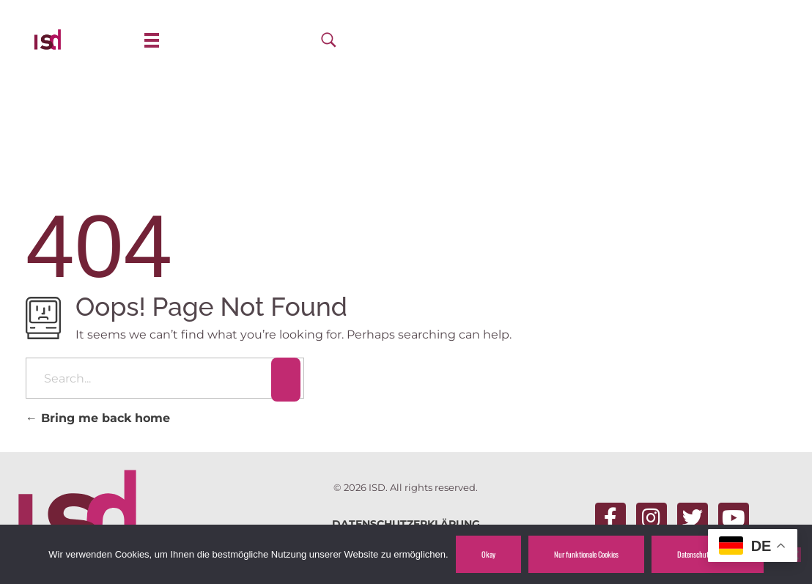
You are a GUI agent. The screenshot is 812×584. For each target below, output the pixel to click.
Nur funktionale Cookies (586, 554)
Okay (488, 554)
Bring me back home (98, 418)
